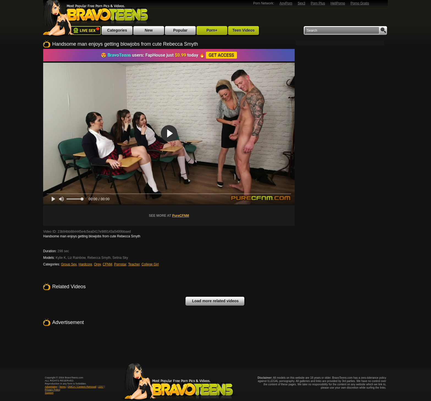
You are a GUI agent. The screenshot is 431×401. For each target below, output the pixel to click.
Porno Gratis (359, 3)
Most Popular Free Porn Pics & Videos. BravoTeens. (106, 14)
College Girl (150, 264)
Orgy (97, 264)
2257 (101, 386)
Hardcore (85, 264)
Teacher (134, 264)
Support (49, 392)
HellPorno (337, 3)
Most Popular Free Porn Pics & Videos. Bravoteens (179, 381)
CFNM (107, 264)
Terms (62, 386)
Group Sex (69, 264)
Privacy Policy (52, 389)
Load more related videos (215, 301)
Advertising (51, 386)
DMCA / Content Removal (82, 386)
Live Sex (85, 30)
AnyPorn (286, 3)
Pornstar (120, 264)
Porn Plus (318, 3)
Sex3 (301, 3)
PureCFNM (180, 216)
